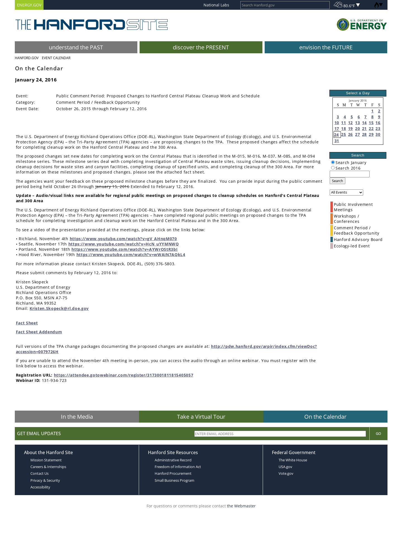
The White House (293, 459)
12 (350, 122)
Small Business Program (174, 480)
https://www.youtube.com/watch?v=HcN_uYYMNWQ (123, 244)
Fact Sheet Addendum (39, 331)
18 (343, 128)
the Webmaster (241, 506)
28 (364, 134)
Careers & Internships (48, 466)
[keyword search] (350, 174)
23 (377, 128)
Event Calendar (56, 58)
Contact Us (39, 473)
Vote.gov (286, 473)
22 (371, 128)
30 (377, 134)
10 (336, 122)
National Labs (216, 5)
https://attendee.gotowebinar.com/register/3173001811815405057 (123, 375)
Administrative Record (173, 459)
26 (350, 134)
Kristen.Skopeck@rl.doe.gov (59, 308)
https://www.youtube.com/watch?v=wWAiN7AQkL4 (130, 254)
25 (343, 134)
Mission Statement (46, 459)
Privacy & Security (45, 480)
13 (357, 122)
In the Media (77, 416)
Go (378, 433)
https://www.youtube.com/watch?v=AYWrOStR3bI (124, 249)
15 (371, 122)
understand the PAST (76, 47)
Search (337, 180)
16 (377, 122)
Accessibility (40, 487)
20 (357, 128)
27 (357, 134)
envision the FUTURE (326, 47)
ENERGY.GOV (29, 5)
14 (364, 122)
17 (336, 128)
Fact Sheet (27, 323)
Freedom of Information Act (178, 466)
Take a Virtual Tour (201, 416)
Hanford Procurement (173, 473)
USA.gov (285, 466)
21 (364, 128)
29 (371, 134)
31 (336, 140)
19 (350, 128)
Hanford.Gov (27, 58)
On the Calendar (325, 416)
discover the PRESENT (201, 47)
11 (343, 122)
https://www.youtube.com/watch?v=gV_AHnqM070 (123, 238)
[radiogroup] (333, 162)
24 (336, 134)
